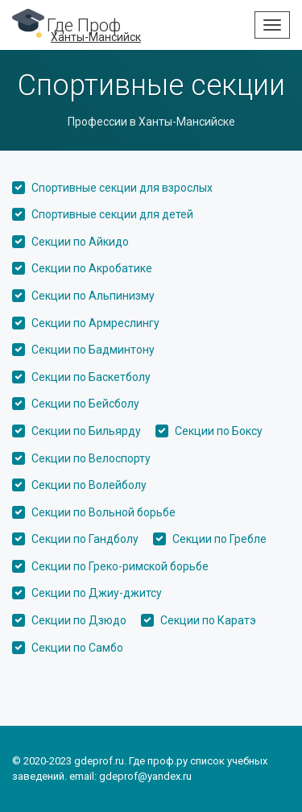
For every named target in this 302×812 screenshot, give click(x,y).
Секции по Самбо (77, 647)
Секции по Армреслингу (95, 323)
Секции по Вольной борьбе (103, 512)
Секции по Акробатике (91, 268)
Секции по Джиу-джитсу (96, 592)
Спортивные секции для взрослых (122, 187)
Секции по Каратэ (208, 620)
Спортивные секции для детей (112, 214)
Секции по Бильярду (86, 431)
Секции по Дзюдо (78, 620)
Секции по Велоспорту (91, 458)
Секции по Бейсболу (85, 403)
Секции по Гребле (219, 538)
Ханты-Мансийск (96, 37)
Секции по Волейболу (89, 484)
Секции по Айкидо (80, 241)
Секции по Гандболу (85, 538)
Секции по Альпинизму (93, 295)
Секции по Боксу (219, 431)
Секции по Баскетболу (91, 377)
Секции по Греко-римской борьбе (120, 566)
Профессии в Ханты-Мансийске (151, 121)
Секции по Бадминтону (93, 349)
